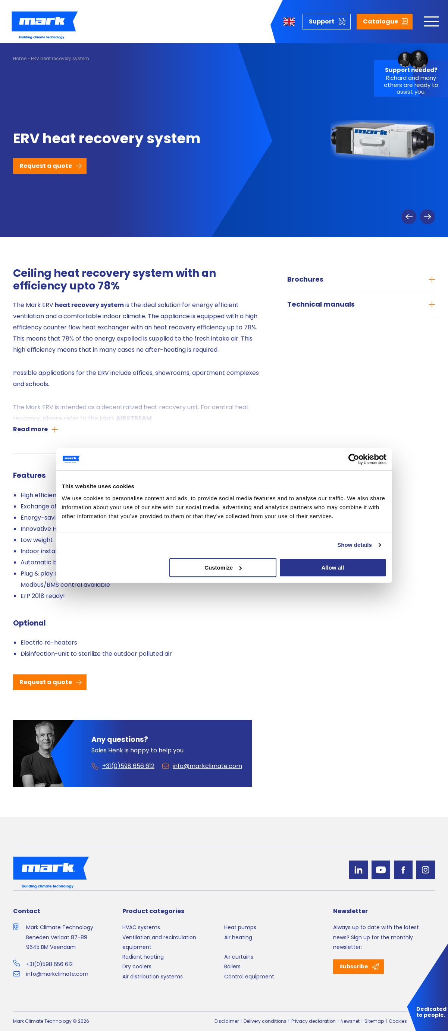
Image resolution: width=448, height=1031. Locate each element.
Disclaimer (226, 1021)
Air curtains (238, 957)
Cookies (398, 1021)
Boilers (232, 966)
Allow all (333, 567)
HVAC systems (141, 927)
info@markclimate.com (57, 974)
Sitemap (374, 1021)
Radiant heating (143, 957)
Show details (354, 545)
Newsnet (350, 1021)
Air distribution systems (152, 976)
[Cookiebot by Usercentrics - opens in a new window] (353, 459)
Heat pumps (240, 927)
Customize (223, 567)
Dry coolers (136, 966)
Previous (408, 216)
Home (19, 58)
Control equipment (249, 976)
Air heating (238, 937)
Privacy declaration (313, 1021)
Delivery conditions (265, 1021)
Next (427, 216)
